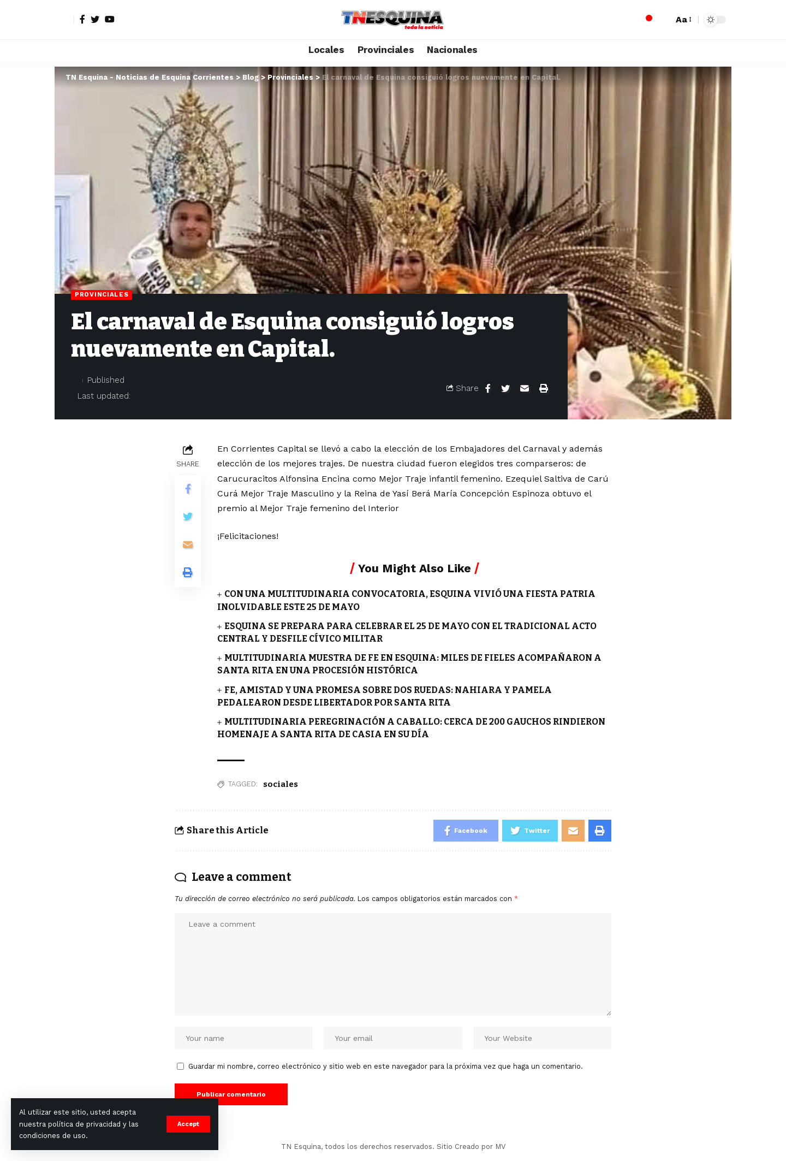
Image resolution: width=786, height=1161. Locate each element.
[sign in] (64, 20)
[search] (662, 19)
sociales (280, 784)
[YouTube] (109, 19)
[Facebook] (82, 19)
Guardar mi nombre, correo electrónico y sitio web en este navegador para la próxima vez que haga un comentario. (385, 1066)
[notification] (645, 19)
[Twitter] (95, 19)
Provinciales (101, 294)
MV (500, 1146)
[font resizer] (683, 19)
